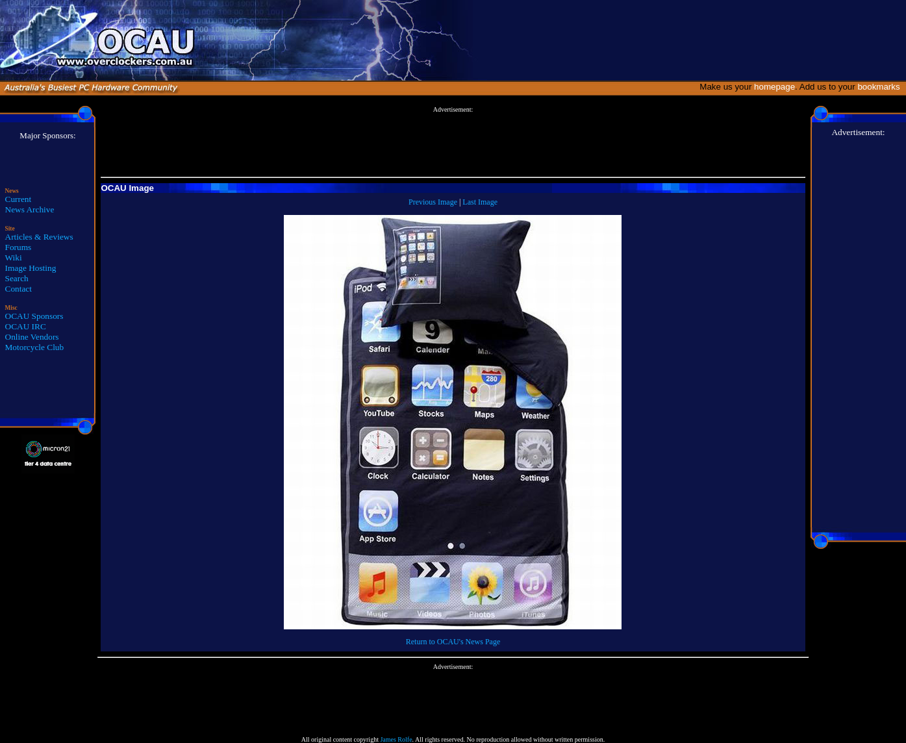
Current (18, 199)
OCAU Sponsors (34, 316)
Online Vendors (32, 337)
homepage (774, 87)
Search (17, 278)
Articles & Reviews (39, 237)
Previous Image (433, 202)
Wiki (13, 257)
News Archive (30, 209)
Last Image (479, 202)
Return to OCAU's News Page (453, 641)
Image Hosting (31, 268)
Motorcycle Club (34, 347)
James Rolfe (396, 739)
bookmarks (881, 87)
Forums (18, 247)
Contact (18, 289)
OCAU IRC (25, 326)
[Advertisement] (452, 142)
